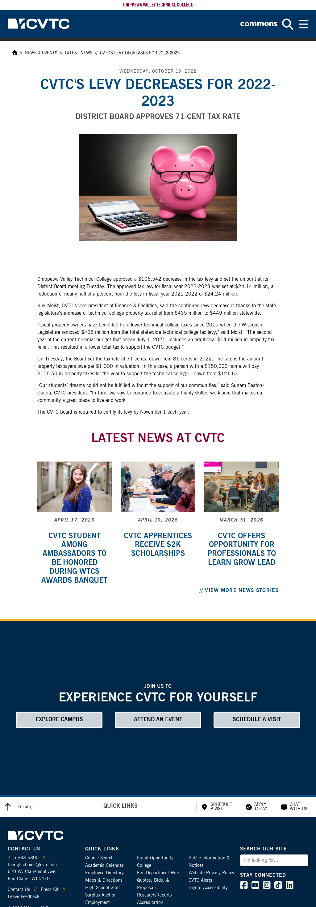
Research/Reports (154, 895)
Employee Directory (104, 873)
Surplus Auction (101, 895)
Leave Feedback (23, 896)
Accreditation (150, 902)
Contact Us (19, 889)
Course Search (99, 858)
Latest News (79, 53)
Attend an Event (158, 719)
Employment (97, 902)
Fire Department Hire (158, 873)
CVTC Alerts (200, 880)
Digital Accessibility (208, 887)
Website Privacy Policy (211, 873)
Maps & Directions (104, 880)
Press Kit (50, 889)
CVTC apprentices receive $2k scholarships (158, 545)
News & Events (41, 53)
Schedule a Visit (257, 719)
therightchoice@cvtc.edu (32, 864)
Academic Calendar (104, 865)
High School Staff (102, 887)
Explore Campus (59, 719)
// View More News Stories (239, 590)
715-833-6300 (23, 857)
